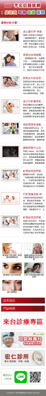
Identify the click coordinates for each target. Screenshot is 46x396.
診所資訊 (9, 300)
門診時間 (9, 308)
